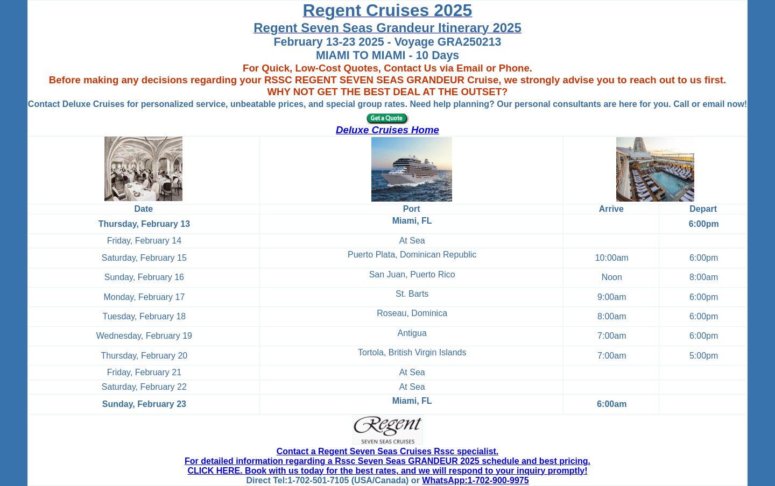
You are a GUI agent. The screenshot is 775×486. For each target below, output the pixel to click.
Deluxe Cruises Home (387, 129)
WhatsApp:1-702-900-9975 (475, 480)
